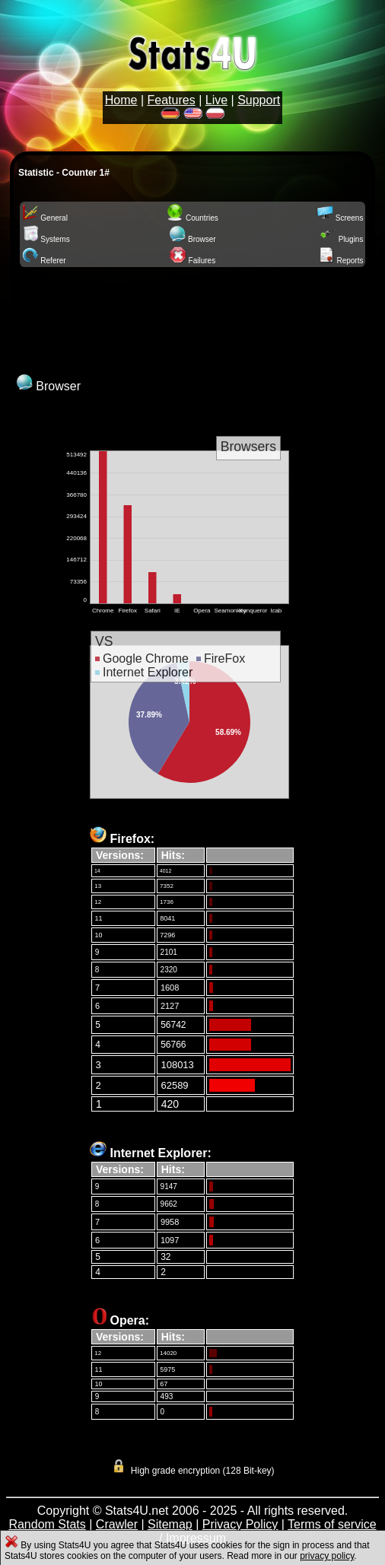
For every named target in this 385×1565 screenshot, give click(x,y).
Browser (192, 239)
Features (172, 100)
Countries (192, 218)
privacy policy (327, 1556)
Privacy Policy (240, 1524)
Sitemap (170, 1524)
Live (216, 100)
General (45, 218)
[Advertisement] (192, 319)
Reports (341, 260)
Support (258, 100)
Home (121, 100)
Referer (44, 260)
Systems (46, 239)
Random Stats (46, 1524)
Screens (340, 218)
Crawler (117, 1524)
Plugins (342, 239)
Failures (192, 260)
